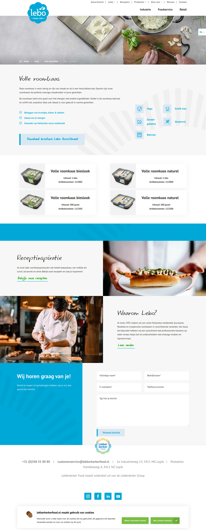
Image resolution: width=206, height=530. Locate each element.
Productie (140, 4)
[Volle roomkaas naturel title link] (161, 178)
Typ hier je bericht (108, 401)
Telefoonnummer (155, 389)
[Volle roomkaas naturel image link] (123, 178)
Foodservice (165, 12)
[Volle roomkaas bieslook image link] (32, 178)
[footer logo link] (103, 448)
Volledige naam (108, 378)
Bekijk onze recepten (32, 281)
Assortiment (97, 4)
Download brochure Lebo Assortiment (52, 142)
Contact (183, 4)
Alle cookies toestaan (162, 520)
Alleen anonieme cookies (135, 520)
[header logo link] (38, 16)
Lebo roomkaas (51, 64)
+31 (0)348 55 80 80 (36, 464)
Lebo (111, 4)
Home (26, 64)
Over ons (156, 4)
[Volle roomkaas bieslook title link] (70, 178)
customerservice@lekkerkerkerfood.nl (84, 464)
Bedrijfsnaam (154, 378)
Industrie (145, 12)
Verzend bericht (111, 435)
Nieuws (170, 4)
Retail (183, 12)
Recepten (125, 4)
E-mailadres (106, 389)
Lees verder (126, 348)
